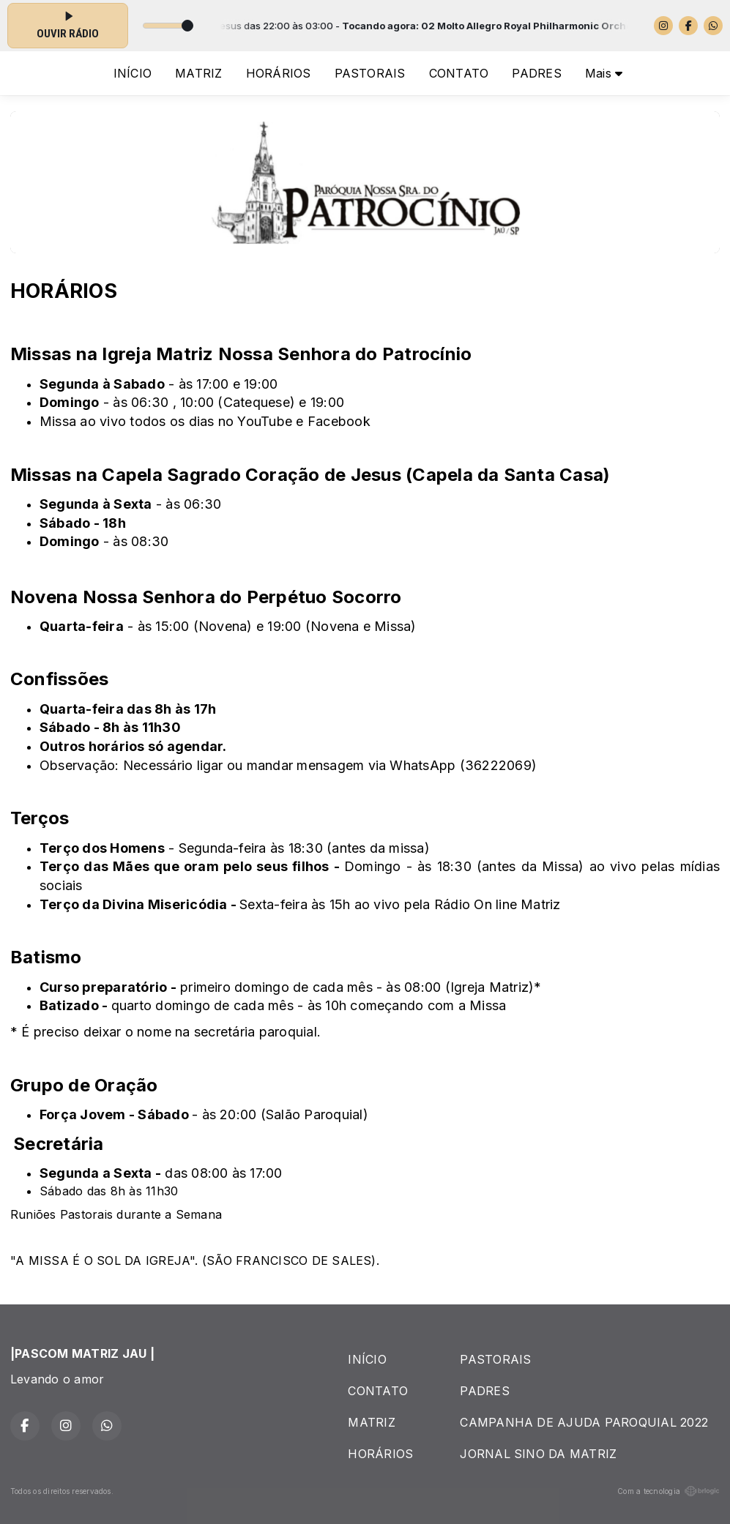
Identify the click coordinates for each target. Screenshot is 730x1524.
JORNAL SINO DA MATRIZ (538, 1453)
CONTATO (459, 73)
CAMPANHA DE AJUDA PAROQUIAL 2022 (584, 1422)
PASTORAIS (370, 73)
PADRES (536, 73)
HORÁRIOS (278, 73)
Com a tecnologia (668, 1491)
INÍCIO (132, 73)
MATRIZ (198, 73)
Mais (603, 73)
